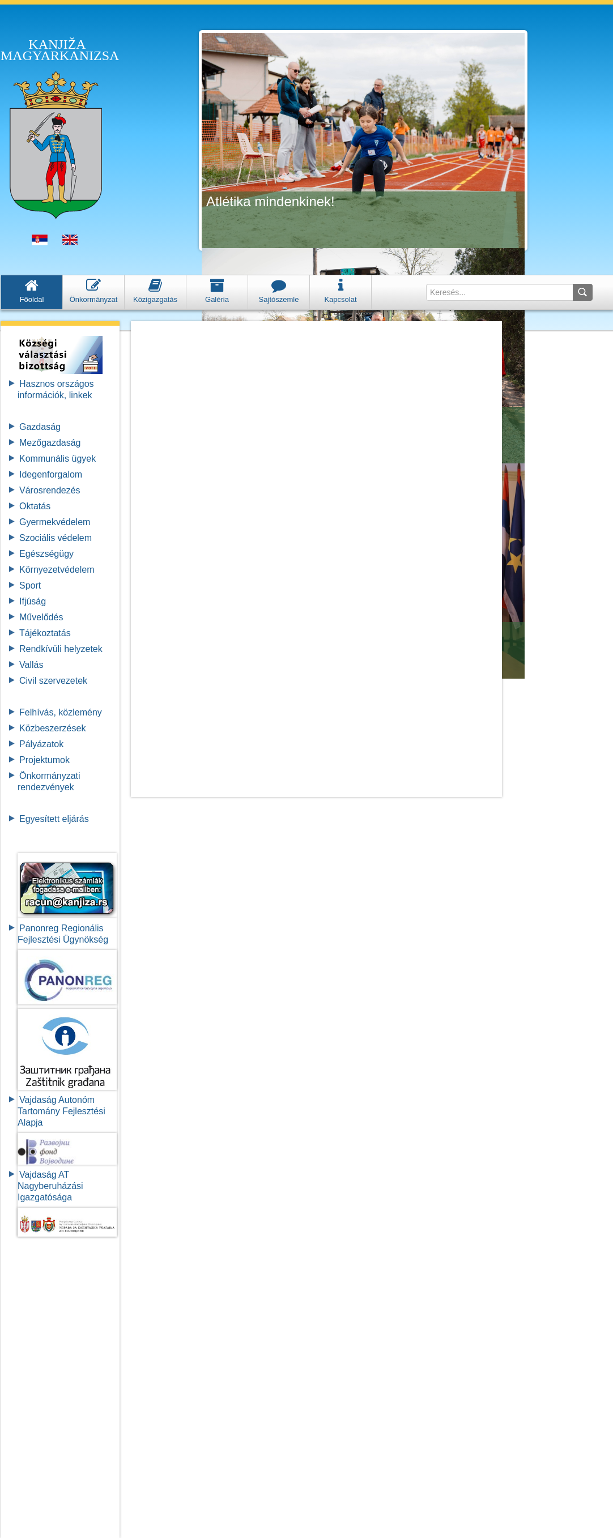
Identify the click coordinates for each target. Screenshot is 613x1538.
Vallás (31, 665)
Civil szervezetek (53, 680)
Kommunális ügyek (57, 458)
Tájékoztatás (45, 633)
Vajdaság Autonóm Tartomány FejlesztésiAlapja (61, 1111)
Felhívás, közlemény (60, 712)
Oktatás (34, 506)
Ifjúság (32, 601)
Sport (30, 585)
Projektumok (44, 760)
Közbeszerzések (52, 728)
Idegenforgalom (50, 474)
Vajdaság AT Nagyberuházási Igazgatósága (50, 1186)
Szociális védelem (55, 538)
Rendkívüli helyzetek (61, 649)
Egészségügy (46, 554)
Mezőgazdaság (50, 443)
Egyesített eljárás (54, 819)
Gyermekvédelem (54, 522)
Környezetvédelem (57, 569)
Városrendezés (49, 490)
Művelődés (41, 617)
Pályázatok (41, 744)
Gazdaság (40, 427)
